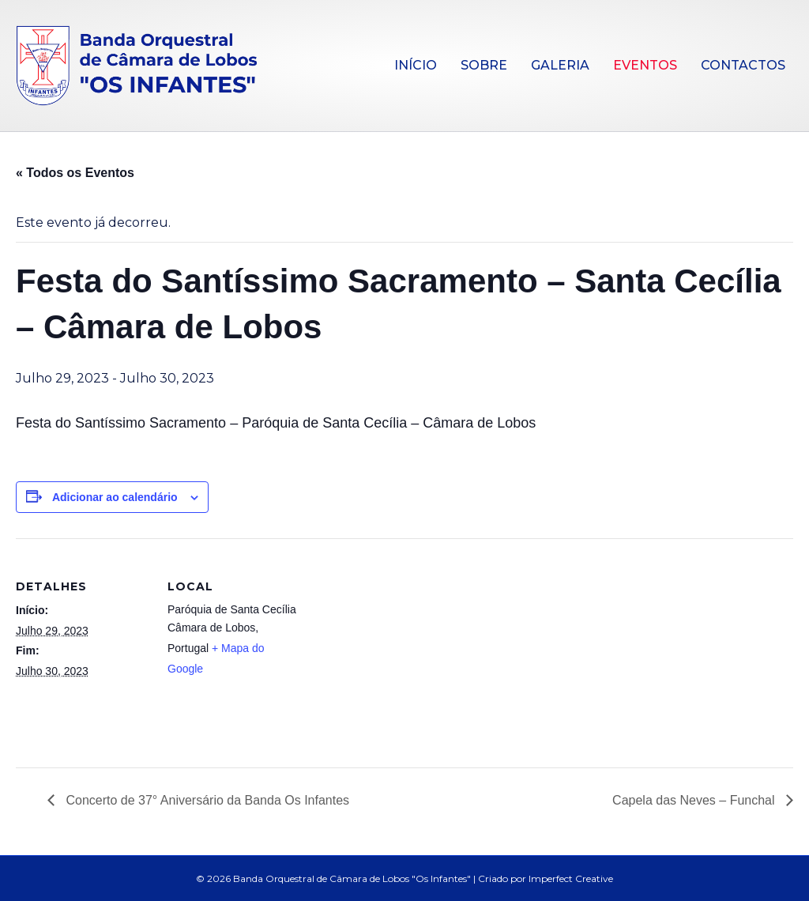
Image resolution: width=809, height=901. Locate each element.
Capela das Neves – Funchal (695, 800)
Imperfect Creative (571, 878)
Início (415, 65)
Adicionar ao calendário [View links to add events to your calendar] (115, 497)
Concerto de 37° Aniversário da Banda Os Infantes (205, 800)
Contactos (743, 65)
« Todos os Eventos (75, 172)
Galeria (560, 65)
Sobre (484, 65)
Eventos (645, 65)
